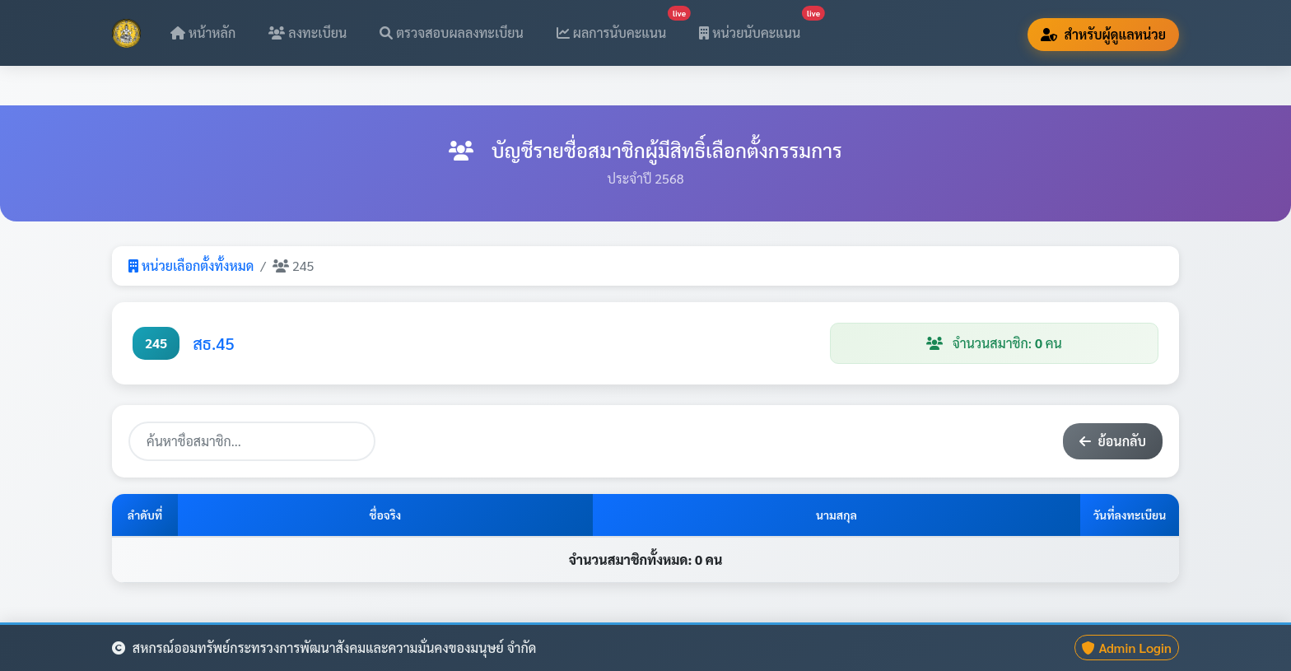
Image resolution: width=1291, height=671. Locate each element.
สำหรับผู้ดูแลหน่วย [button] (1103, 34)
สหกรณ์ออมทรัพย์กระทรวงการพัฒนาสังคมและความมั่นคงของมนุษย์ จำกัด (324, 647)
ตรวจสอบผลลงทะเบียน (452, 32)
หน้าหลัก (202, 32)
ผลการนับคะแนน (618, 27)
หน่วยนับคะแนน (756, 27)
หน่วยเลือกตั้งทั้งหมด (191, 265)
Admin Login (1127, 647)
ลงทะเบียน (307, 32)
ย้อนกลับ (1112, 441)
